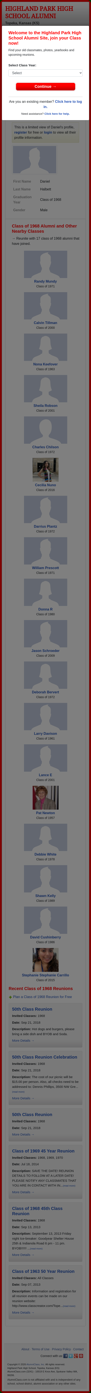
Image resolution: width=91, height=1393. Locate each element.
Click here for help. (57, 113)
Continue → (45, 86)
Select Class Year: (22, 65)
